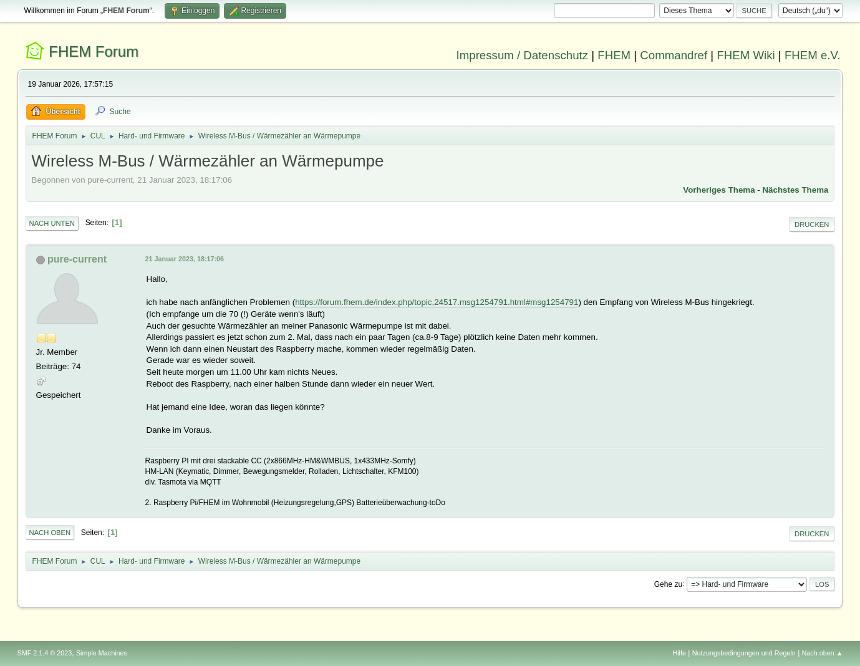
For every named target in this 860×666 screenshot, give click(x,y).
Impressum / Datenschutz (523, 55)
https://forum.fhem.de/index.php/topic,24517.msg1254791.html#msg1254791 (436, 302)
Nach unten (52, 223)
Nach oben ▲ (822, 653)
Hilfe (679, 653)
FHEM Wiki (746, 55)
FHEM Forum (93, 51)
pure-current (77, 259)
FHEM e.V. (813, 55)
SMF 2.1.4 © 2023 (44, 653)
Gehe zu (668, 583)
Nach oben (50, 532)
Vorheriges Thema (719, 190)
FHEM (614, 55)
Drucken (812, 224)
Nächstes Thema (795, 190)
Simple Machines (101, 653)
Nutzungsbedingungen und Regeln (744, 653)
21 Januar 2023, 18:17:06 (184, 259)
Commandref (673, 55)
